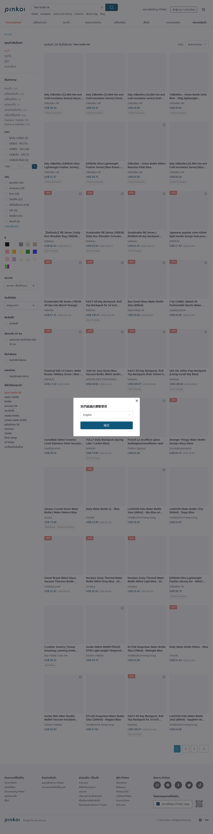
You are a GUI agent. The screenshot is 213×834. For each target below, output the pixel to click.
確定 (107, 425)
